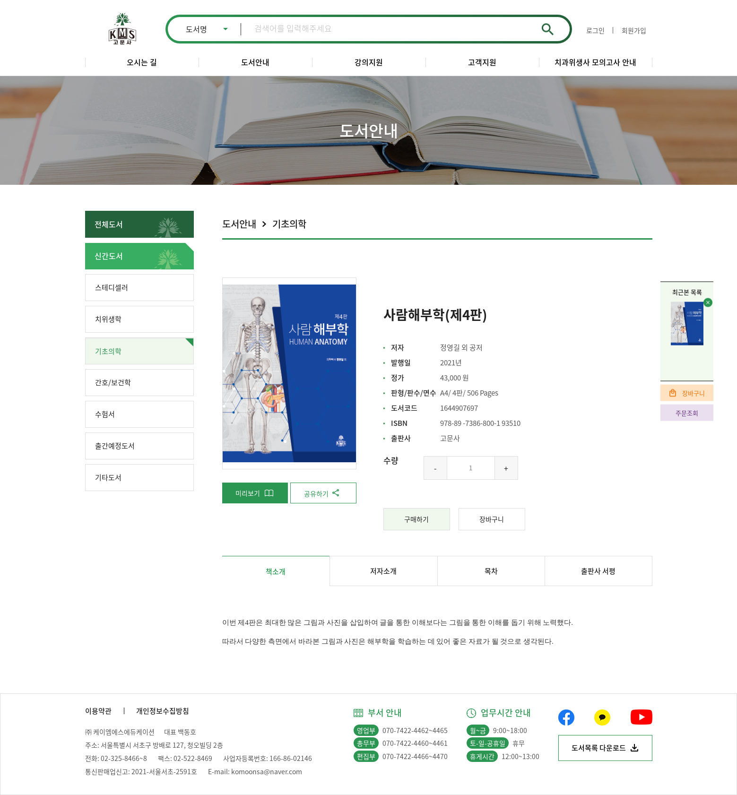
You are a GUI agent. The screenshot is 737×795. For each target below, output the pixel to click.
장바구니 (693, 392)
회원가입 (634, 30)
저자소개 (383, 571)
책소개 (276, 571)
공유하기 (316, 493)
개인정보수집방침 (162, 711)
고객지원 (482, 62)
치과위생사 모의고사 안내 (595, 62)
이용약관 (98, 711)
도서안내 (255, 62)
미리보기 (247, 493)
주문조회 (687, 412)
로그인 (595, 30)
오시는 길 (142, 62)
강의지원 (369, 62)
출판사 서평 (598, 571)
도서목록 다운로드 (599, 748)
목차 (491, 571)
